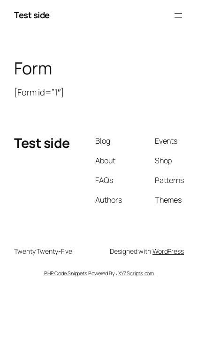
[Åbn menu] (178, 15)
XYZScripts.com (136, 273)
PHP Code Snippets (65, 273)
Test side (32, 15)
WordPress (168, 251)
